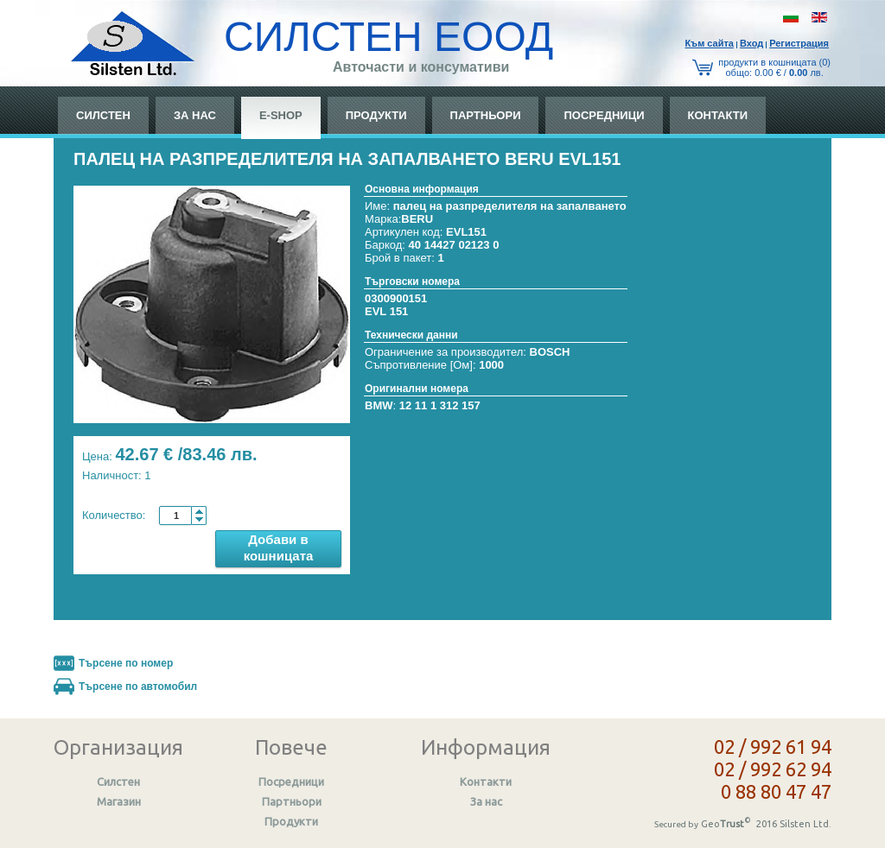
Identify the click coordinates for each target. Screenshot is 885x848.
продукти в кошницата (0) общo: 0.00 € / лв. (774, 67)
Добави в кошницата (279, 547)
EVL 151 (386, 311)
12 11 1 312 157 (440, 405)
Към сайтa (709, 43)
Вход (751, 43)
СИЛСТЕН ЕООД (388, 37)
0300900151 (396, 298)
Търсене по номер (126, 663)
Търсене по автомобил (138, 686)
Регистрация (799, 43)
